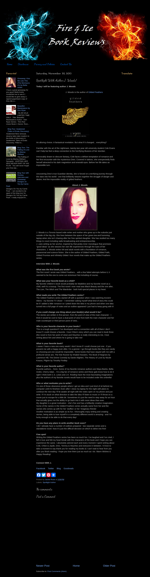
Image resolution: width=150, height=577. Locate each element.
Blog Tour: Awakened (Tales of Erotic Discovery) (18, 130)
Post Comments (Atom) (57, 571)
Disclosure (23, 64)
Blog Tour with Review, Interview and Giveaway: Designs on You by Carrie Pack (17, 179)
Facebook (40, 468)
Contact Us (66, 64)
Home (9, 64)
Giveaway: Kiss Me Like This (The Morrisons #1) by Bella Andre (23, 82)
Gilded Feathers (95, 92)
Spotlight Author (49, 482)
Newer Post (42, 565)
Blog (59, 468)
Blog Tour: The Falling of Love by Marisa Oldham (23, 151)
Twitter (51, 468)
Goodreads (69, 468)
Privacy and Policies (44, 64)
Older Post (109, 565)
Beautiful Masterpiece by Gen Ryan (23, 108)
